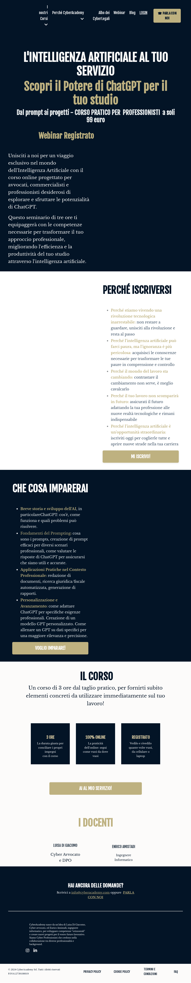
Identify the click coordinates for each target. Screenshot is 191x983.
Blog (132, 13)
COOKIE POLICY (122, 972)
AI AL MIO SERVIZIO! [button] (95, 788)
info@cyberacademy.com (90, 893)
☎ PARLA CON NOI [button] (167, 15)
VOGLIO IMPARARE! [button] (50, 648)
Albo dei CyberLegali (99, 16)
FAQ (176, 972)
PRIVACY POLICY (92, 972)
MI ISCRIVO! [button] (140, 456)
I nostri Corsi (42, 16)
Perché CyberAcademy (70, 16)
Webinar (118, 13)
